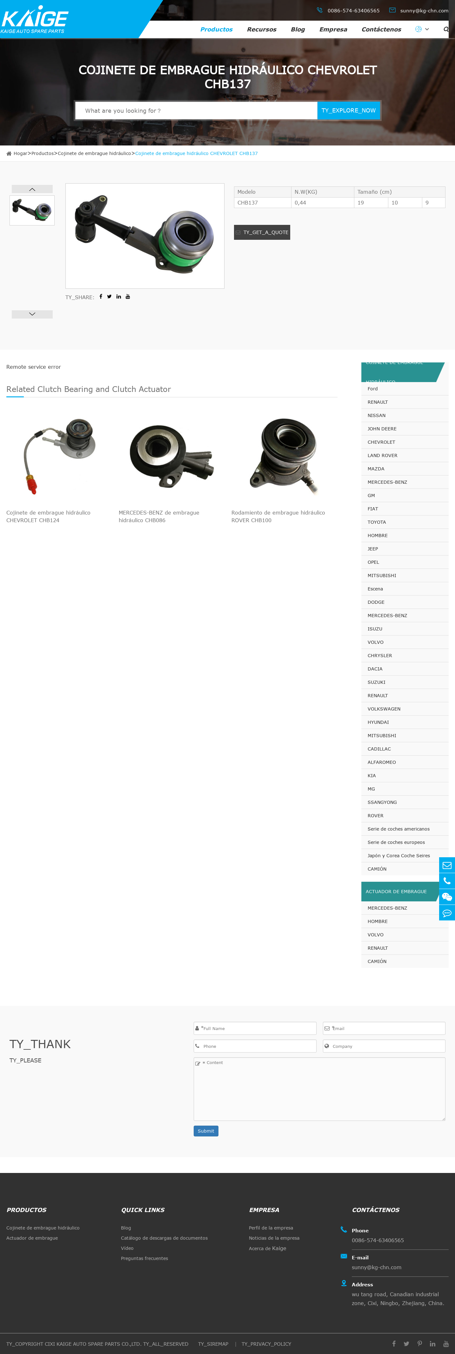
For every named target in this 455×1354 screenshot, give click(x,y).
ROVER (376, 815)
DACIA (375, 668)
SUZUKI (376, 682)
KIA (372, 775)
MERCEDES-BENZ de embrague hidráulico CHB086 (159, 516)
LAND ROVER (383, 455)
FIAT (373, 508)
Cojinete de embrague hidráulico (94, 153)
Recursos (261, 29)
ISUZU (375, 628)
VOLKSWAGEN (384, 708)
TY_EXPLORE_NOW (349, 110)
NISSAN (376, 415)
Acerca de (267, 1248)
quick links (142, 1209)
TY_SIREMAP (214, 1344)
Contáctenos (381, 29)
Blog (298, 29)
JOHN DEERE (382, 428)
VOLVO (376, 642)
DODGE (376, 602)
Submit (206, 1131)
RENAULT (378, 402)
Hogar (20, 153)
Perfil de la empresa (271, 1227)
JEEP (373, 548)
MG (371, 789)
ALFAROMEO (382, 762)
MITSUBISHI (382, 575)
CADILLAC (379, 748)
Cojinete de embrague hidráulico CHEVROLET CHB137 (196, 153)
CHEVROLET (381, 442)
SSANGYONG (382, 802)
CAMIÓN (377, 869)
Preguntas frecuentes (144, 1258)
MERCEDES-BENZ (387, 482)
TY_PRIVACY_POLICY (266, 1344)
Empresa (333, 29)
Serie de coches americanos (399, 829)
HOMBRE (378, 535)
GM (371, 495)
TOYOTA (377, 522)
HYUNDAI (378, 722)
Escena (375, 588)
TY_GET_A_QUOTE (262, 232)
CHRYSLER (380, 655)
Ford (373, 388)
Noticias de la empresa (274, 1238)
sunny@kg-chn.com (419, 10)
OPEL (373, 562)
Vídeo (127, 1248)
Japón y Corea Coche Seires (399, 855)
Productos (216, 29)
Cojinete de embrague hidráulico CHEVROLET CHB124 (48, 516)
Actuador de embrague (396, 891)
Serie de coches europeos (396, 842)
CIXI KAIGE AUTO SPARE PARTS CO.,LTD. (93, 1344)
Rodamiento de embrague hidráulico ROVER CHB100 (278, 516)
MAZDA (376, 468)
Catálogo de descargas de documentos (164, 1238)
